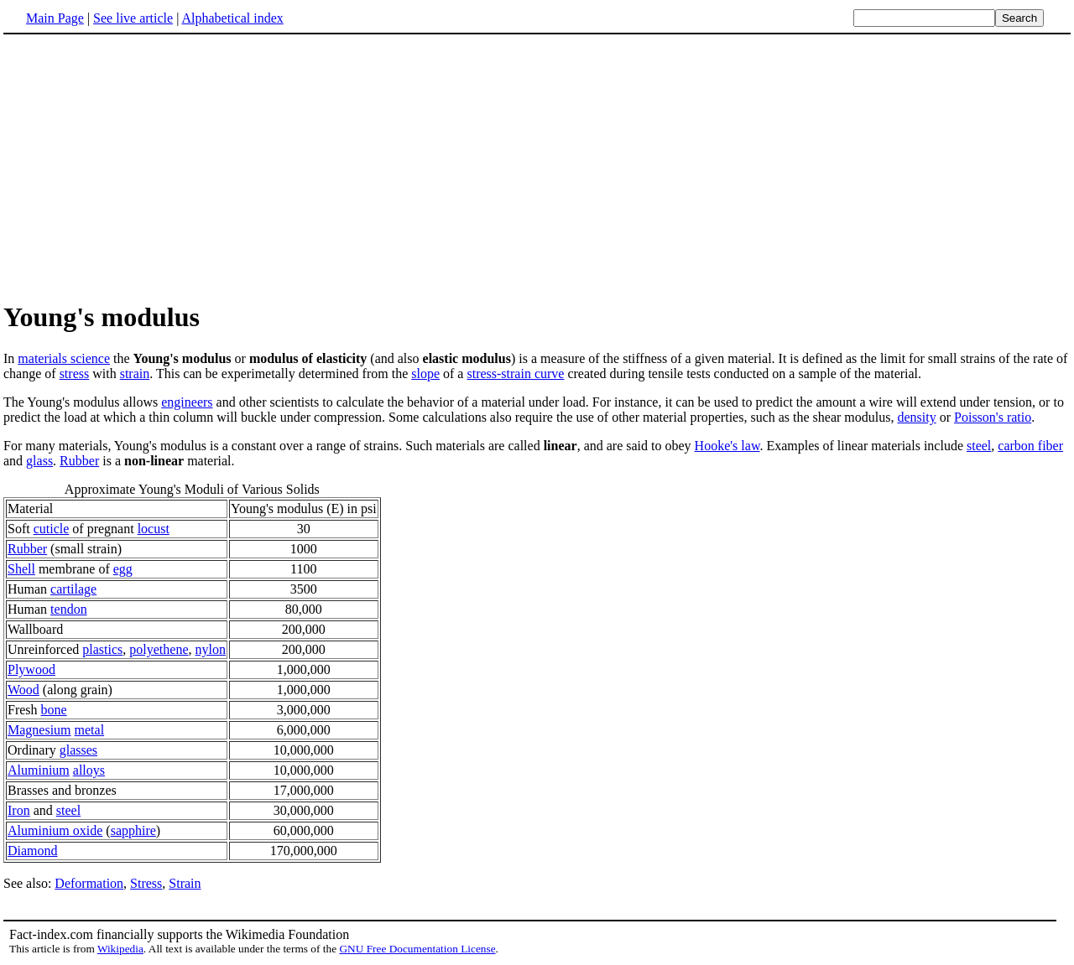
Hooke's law (727, 445)
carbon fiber (1030, 445)
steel (979, 445)
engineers (186, 402)
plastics (102, 649)
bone (54, 710)
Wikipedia (120, 948)
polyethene (158, 649)
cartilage (73, 589)
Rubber (79, 461)
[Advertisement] (144, 166)
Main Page (55, 18)
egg (123, 569)
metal (90, 730)
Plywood (31, 669)
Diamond (33, 850)
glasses (78, 750)
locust (153, 528)
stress (75, 373)
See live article (133, 18)
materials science (64, 358)
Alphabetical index (232, 18)
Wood (23, 689)
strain (135, 373)
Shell (21, 569)
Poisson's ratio (992, 417)
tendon (68, 609)
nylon (211, 649)
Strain (185, 883)
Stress (146, 883)
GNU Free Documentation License (417, 948)
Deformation (89, 883)
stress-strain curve (515, 373)
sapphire (133, 830)
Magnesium (39, 730)
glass (39, 461)
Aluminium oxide (55, 830)
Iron (19, 810)
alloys (89, 770)
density (916, 417)
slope (425, 373)
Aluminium (39, 770)
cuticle (52, 528)
